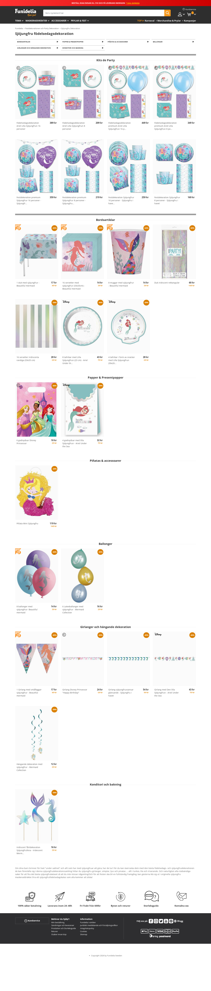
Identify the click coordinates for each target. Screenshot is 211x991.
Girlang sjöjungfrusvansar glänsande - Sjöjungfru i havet (120, 693)
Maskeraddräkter (36, 20)
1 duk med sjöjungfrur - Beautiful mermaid (28, 285)
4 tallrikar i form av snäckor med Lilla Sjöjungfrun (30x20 (121, 361)
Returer (54, 932)
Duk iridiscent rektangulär (167, 283)
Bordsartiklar (24, 42)
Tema (18, 20)
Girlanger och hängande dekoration (34, 49)
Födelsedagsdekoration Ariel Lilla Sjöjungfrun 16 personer (28, 126)
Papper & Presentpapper (73, 42)
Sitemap (83, 935)
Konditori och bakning (73, 49)
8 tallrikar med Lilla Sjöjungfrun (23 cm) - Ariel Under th (75, 361)
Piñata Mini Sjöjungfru (27, 524)
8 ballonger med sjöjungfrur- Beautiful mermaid (27, 610)
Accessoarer (58, 20)
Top (139, 20)
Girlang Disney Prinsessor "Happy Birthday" (74, 692)
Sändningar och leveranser (62, 926)
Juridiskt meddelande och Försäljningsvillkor (99, 926)
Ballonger (158, 42)
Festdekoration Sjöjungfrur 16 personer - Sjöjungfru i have (121, 201)
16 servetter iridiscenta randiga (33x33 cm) (28, 359)
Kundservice (32, 921)
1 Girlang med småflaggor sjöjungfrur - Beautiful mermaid (29, 693)
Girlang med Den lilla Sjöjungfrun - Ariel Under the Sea (166, 693)
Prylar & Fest (78, 20)
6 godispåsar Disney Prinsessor (26, 443)
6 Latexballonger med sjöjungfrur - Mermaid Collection (73, 610)
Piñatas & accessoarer (118, 42)
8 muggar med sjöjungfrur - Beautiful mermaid (121, 285)
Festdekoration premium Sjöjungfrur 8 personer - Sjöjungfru (74, 201)
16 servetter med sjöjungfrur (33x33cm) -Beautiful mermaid (73, 286)
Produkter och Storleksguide (63, 929)
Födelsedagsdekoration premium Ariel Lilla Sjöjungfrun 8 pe (165, 126)
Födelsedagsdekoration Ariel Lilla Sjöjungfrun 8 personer (73, 126)
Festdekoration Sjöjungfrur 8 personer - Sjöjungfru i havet (167, 201)
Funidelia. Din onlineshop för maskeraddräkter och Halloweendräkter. (25, 13)
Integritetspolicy (87, 929)
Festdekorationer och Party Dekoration (42, 28)
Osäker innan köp (58, 935)
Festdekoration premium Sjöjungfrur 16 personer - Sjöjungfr (29, 201)
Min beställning (57, 923)
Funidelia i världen (88, 923)
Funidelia (19, 28)
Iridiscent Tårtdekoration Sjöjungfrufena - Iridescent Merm (30, 851)
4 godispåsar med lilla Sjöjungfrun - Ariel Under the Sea (74, 444)
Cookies (83, 932)
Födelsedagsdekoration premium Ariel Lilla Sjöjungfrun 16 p (119, 126)
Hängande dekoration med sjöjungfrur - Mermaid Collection (29, 768)
